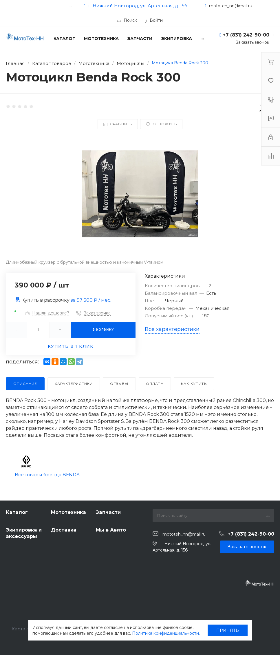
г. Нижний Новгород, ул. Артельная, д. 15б (137, 5)
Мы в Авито (111, 530)
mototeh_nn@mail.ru (230, 5)
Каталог (17, 512)
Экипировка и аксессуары (24, 533)
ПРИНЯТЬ (227, 630)
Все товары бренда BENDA (47, 474)
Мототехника (68, 512)
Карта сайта (25, 629)
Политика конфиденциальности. (166, 633)
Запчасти (108, 512)
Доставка (63, 530)
